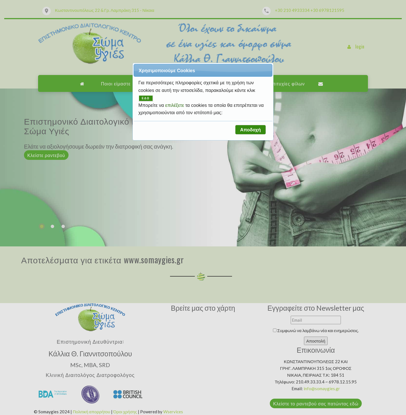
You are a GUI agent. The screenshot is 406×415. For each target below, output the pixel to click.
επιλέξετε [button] (175, 105)
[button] (250, 129)
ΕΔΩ (146, 98)
